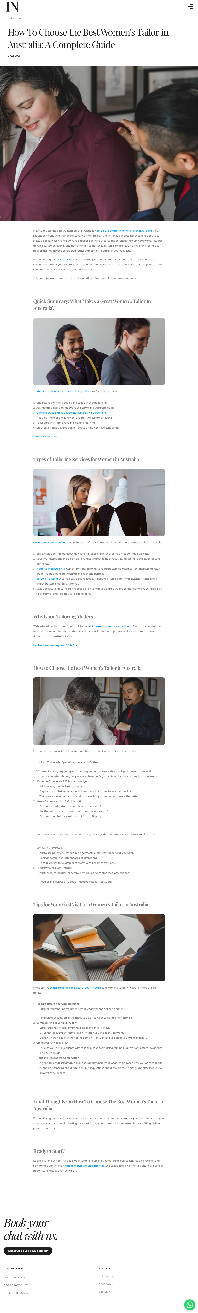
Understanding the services (49, 546)
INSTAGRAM (164, 1237)
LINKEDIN (163, 1253)
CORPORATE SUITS (120, 1246)
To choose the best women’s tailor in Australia (61, 395)
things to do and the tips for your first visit (75, 991)
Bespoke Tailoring (47, 582)
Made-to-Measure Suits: (50, 572)
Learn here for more (45, 440)
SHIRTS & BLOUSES (120, 1254)
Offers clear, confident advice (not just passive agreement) (71, 416)
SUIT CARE (63, 1282)
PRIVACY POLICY (130, 1282)
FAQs (79, 1282)
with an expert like (84, 1169)
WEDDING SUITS (118, 1238)
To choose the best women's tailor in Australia (124, 234)
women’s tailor (63, 263)
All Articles (15, 22)
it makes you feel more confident (111, 629)
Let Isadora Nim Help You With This (55, 648)
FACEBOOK (164, 1245)
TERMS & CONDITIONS (101, 1282)
